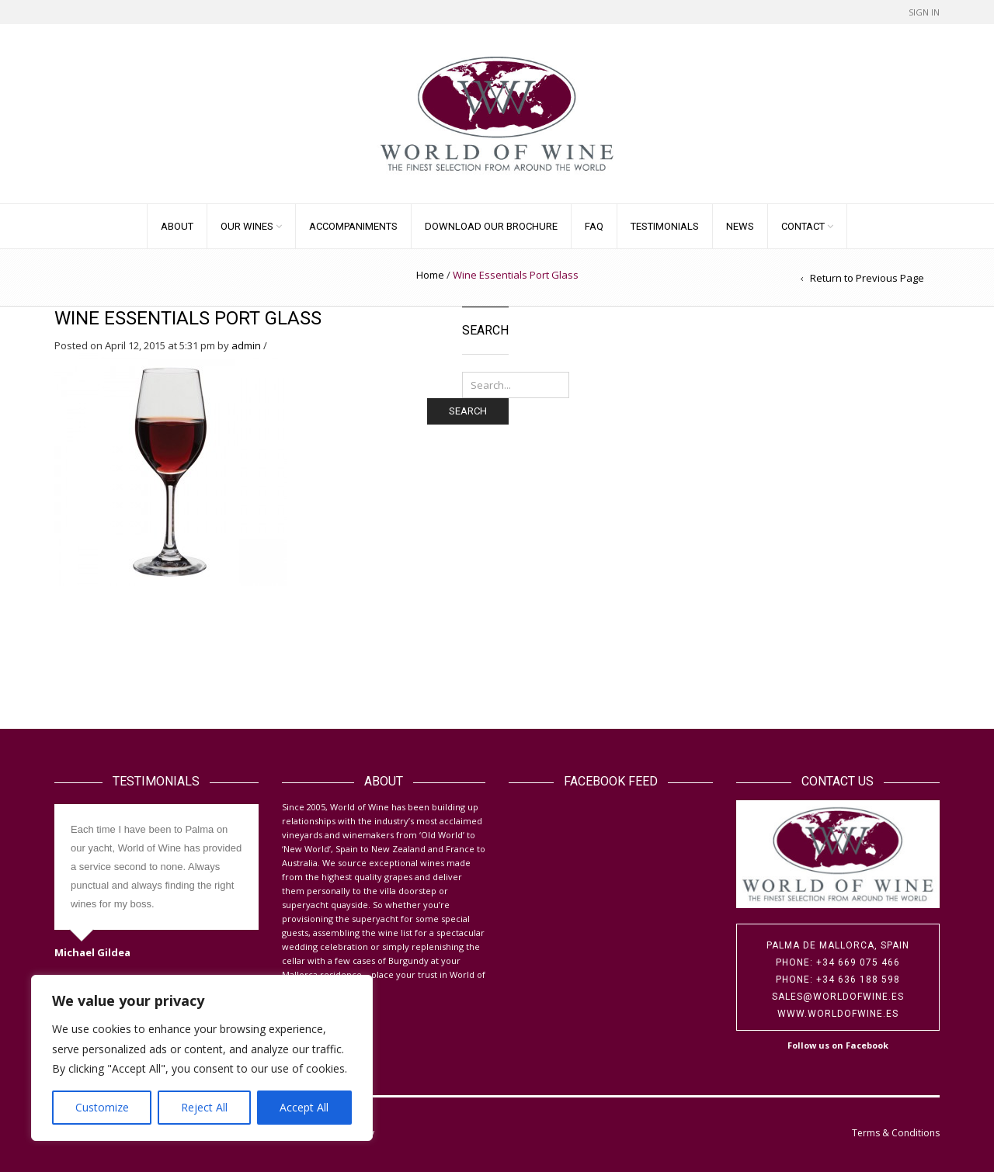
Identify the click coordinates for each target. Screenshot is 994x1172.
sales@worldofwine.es (838, 996)
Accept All (304, 1107)
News (740, 226)
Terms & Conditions (896, 1132)
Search (468, 411)
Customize (102, 1107)
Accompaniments (353, 226)
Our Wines (247, 226)
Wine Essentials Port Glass (187, 318)
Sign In (924, 12)
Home (430, 275)
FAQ (594, 226)
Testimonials (665, 226)
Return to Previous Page (867, 278)
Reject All (204, 1107)
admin (246, 345)
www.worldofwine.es (837, 1013)
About (177, 226)
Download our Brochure (491, 226)
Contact (803, 226)
